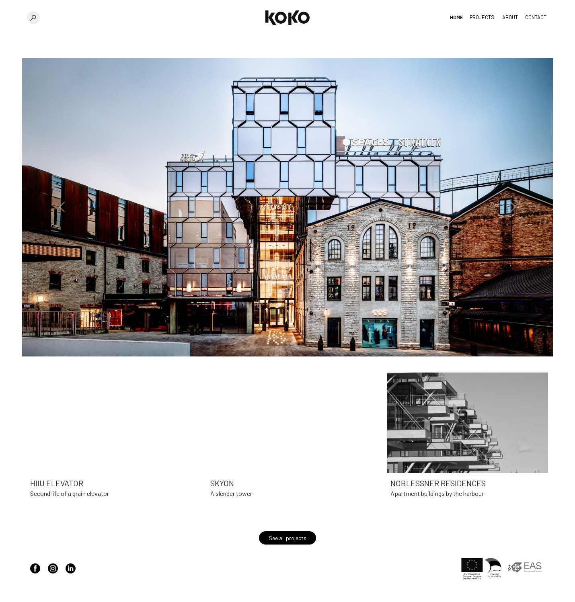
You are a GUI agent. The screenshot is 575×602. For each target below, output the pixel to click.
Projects (482, 17)
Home (456, 17)
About (510, 17)
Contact (535, 17)
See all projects (287, 537)
